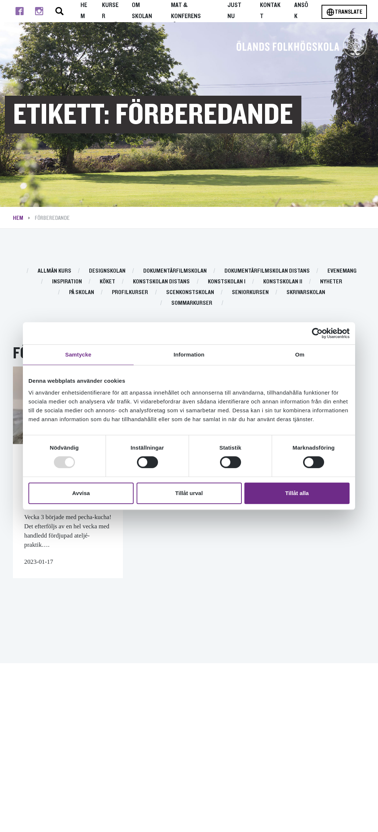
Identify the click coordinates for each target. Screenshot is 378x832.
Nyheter (331, 281)
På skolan (81, 292)
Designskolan (107, 271)
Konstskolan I (226, 281)
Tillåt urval (189, 493)
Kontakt (270, 11)
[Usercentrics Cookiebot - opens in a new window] (317, 333)
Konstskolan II (282, 281)
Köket (107, 281)
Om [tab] (299, 354)
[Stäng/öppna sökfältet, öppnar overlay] (59, 11)
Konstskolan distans (161, 281)
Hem (83, 11)
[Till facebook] (19, 11)
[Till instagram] (39, 11)
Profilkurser (130, 292)
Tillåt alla (297, 493)
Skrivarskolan (305, 292)
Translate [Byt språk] (344, 12)
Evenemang (342, 271)
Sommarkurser (191, 303)
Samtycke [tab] (78, 354)
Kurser (110, 11)
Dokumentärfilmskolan (175, 271)
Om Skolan (142, 11)
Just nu (234, 11)
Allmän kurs (54, 271)
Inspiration (67, 281)
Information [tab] (189, 354)
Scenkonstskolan (190, 292)
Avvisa (81, 493)
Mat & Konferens (186, 11)
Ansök (301, 11)
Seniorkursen (250, 292)
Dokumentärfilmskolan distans (267, 271)
